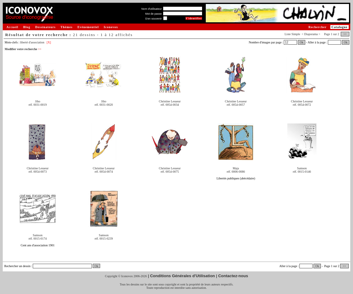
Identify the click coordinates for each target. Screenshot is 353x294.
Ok (301, 42)
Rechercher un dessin (17, 266)
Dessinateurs (45, 27)
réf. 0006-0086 (236, 171)
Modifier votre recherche (23, 49)
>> (345, 34)
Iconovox (111, 27)
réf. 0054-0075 (170, 171)
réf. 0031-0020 (104, 104)
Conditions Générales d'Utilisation (182, 276)
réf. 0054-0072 (302, 104)
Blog (26, 27)
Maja (236, 168)
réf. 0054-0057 (236, 104)
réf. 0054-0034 (170, 104)
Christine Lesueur (170, 101)
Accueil (12, 27)
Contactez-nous (233, 276)
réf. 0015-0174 (37, 238)
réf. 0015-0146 (302, 171)
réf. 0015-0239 (104, 238)
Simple (295, 34)
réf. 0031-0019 (37, 104)
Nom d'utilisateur (151, 8)
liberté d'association (32, 42)
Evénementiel (88, 27)
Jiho (37, 101)
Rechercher (317, 27)
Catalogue (339, 27)
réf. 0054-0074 (104, 171)
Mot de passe (153, 13)
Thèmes (67, 27)
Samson (302, 168)
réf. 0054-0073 (37, 171)
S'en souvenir (153, 18)
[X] (49, 42)
